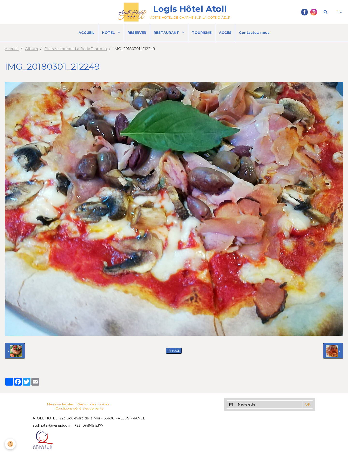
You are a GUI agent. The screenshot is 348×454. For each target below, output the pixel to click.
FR (339, 12)
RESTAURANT (167, 32)
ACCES (225, 32)
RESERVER (137, 32)
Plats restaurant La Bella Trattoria (75, 48)
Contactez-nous (254, 32)
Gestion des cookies (93, 404)
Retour (173, 350)
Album (31, 48)
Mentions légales (60, 404)
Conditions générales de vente (80, 408)
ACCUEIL (86, 32)
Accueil (12, 48)
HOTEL (109, 32)
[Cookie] (10, 444)
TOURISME (201, 32)
